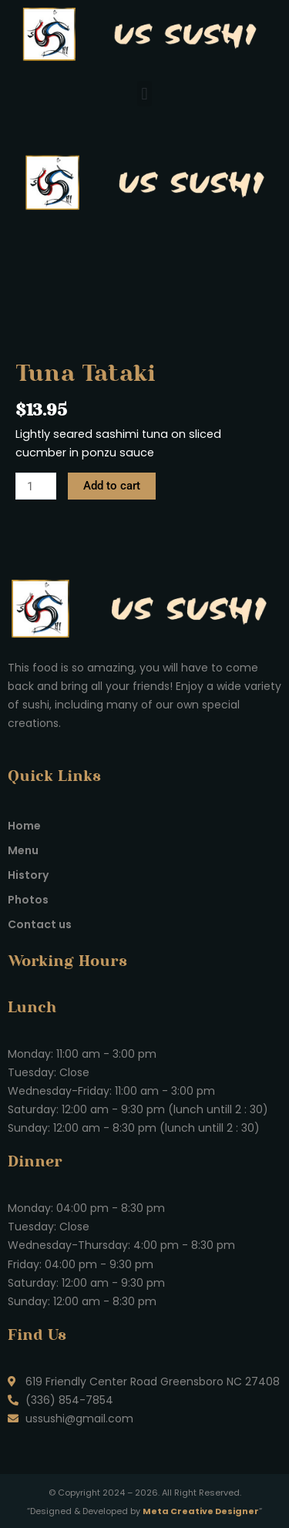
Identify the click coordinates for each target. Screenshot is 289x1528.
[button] (144, 93)
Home (24, 825)
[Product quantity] (35, 486)
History (28, 875)
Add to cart (111, 486)
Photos (28, 899)
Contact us (40, 924)
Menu (23, 850)
